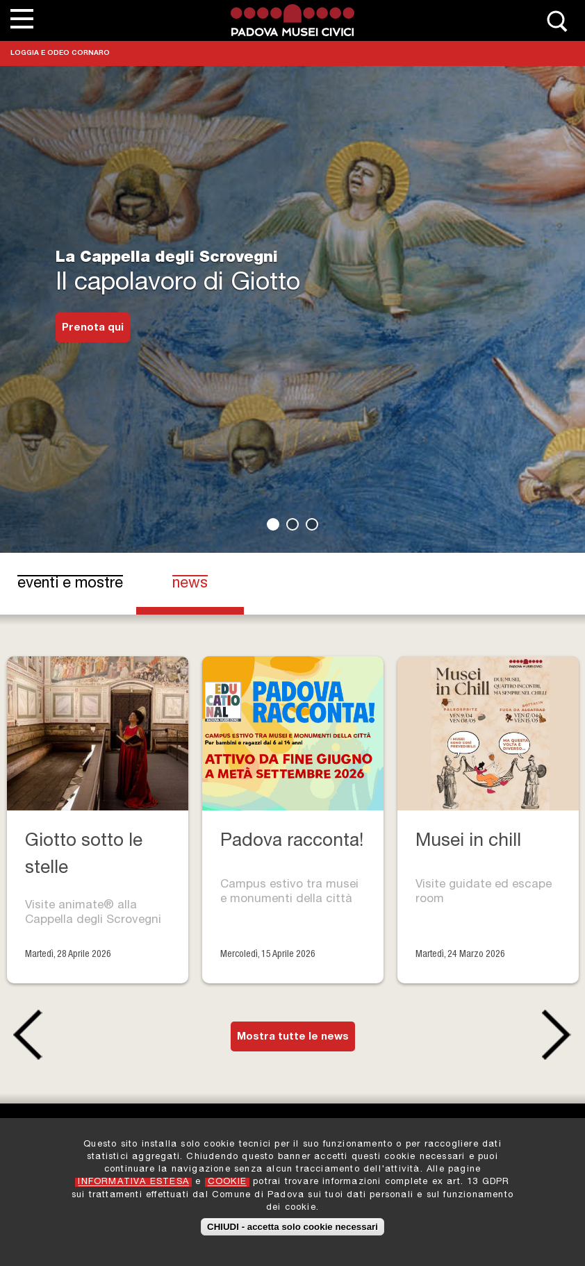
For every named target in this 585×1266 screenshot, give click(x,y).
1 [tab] (273, 524)
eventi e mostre (70, 584)
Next (560, 1035)
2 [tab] (292, 524)
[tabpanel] (292, 276)
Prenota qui (93, 328)
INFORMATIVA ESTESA (133, 1183)
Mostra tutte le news (293, 1037)
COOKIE (227, 1183)
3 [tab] (312, 524)
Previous (25, 1035)
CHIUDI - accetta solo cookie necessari (292, 1227)
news (202, 583)
